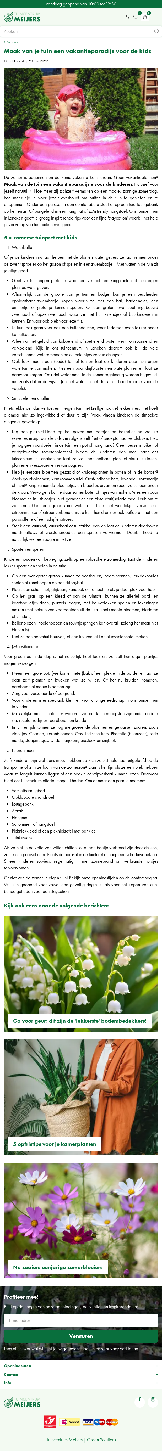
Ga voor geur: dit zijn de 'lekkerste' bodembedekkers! (80, 1020)
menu (155, 17)
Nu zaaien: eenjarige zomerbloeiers (57, 1267)
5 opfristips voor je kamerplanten (54, 1144)
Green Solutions (101, 1440)
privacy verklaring (122, 1349)
